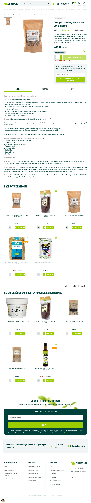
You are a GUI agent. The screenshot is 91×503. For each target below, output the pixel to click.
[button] (79, 4)
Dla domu (65, 10)
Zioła (35, 10)
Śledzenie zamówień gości (57, 470)
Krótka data (75, 10)
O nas (85, 10)
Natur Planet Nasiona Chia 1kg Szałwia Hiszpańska (17, 215)
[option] (9, 21)
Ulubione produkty (55, 484)
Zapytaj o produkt (60, 52)
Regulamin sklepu (33, 470)
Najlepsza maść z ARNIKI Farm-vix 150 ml (17, 321)
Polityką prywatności (64, 432)
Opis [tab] (18, 89)
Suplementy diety (10, 10)
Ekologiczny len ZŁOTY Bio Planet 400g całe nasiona (17, 262)
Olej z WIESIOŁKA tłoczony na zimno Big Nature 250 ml (45, 369)
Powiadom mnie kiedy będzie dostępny (70, 79)
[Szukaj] (35, 3)
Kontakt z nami (8, 479)
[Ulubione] (73, 4)
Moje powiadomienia (55, 480)
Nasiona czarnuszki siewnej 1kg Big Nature (45, 262)
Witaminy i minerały (25, 10)
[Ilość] (58, 57)
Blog (81, 10)
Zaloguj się (53, 473)
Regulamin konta (33, 473)
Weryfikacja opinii (33, 480)
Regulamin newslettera (34, 477)
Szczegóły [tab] (45, 89)
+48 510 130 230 (79, 468)
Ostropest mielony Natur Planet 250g (74, 215)
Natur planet (66, 30)
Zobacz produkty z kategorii (76, 286)
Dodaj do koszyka (74, 57)
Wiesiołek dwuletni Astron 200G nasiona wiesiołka (45, 215)
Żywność (42, 10)
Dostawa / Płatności (9, 470)
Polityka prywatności (34, 466)
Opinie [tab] (73, 89)
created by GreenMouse (56, 495)
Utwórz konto (53, 477)
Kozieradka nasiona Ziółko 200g (17, 368)
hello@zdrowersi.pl (80, 471)
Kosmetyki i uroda (54, 10)
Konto (51, 466)
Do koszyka (21, 227)
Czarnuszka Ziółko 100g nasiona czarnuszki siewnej (74, 322)
